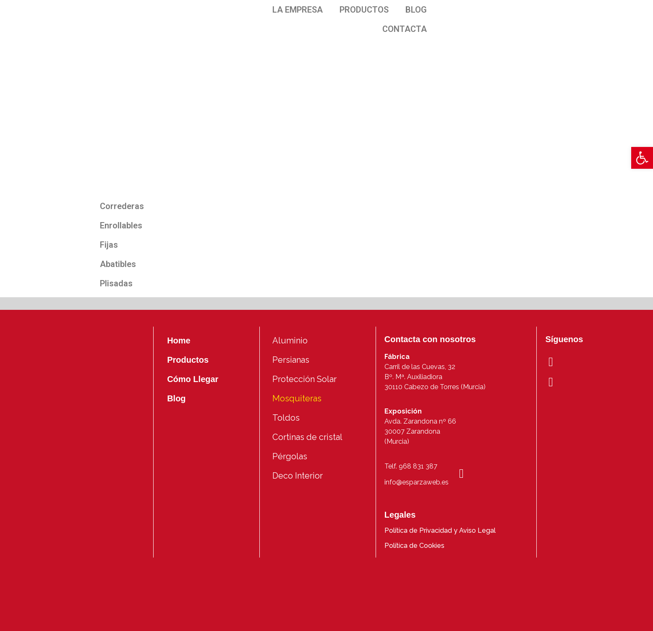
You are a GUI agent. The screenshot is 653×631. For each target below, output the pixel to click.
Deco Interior (297, 476)
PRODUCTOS (364, 10)
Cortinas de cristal (307, 437)
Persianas (290, 360)
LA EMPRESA (297, 10)
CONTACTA (404, 29)
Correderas (122, 206)
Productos (188, 359)
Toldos (286, 418)
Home (179, 340)
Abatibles (118, 264)
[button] (642, 158)
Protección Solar (304, 379)
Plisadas (116, 283)
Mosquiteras (296, 398)
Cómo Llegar (192, 379)
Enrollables (121, 225)
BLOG (416, 10)
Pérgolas (289, 456)
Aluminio (290, 340)
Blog (176, 398)
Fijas (109, 245)
